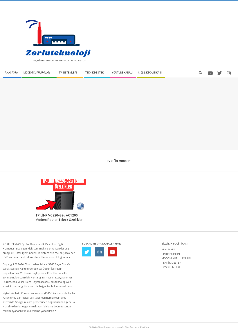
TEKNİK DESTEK (171, 262)
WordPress (144, 327)
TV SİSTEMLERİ (170, 267)
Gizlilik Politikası (170, 254)
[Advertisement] (177, 35)
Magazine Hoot (122, 327)
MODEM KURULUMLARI (176, 258)
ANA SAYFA (168, 249)
